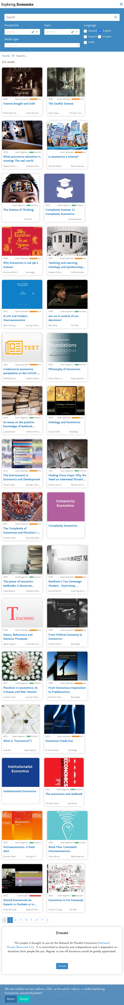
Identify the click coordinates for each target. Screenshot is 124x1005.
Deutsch (92, 31)
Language (90, 25)
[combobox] (42, 45)
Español (92, 36)
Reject (11, 999)
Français (107, 36)
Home (6, 56)
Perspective (11, 25)
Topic (47, 25)
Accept (24, 999)
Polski (91, 42)
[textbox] (42, 45)
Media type (11, 39)
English (107, 31)
